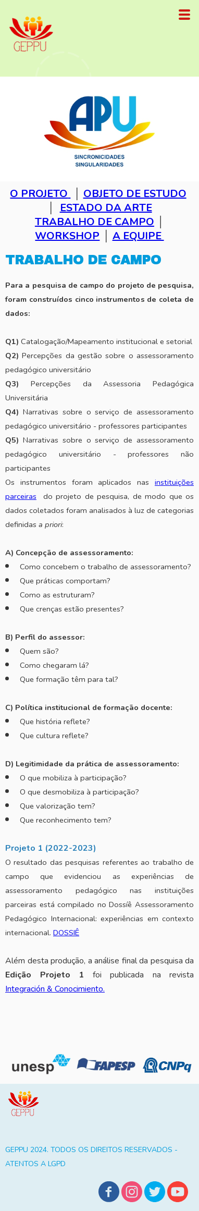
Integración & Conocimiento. (55, 989)
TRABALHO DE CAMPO (94, 222)
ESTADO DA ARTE (106, 208)
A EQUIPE (138, 236)
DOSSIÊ (66, 932)
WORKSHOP (67, 236)
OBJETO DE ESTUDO (134, 194)
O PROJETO (39, 194)
